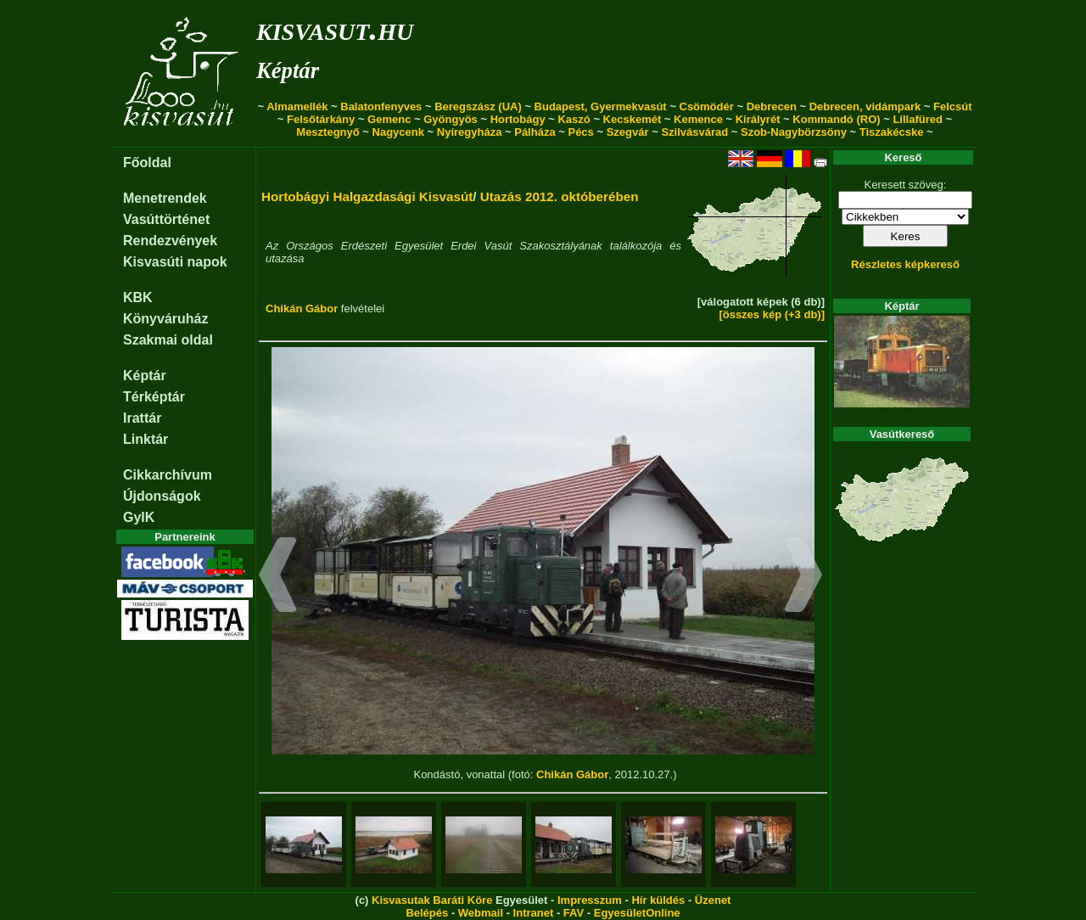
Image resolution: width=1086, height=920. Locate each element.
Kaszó (573, 119)
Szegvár (628, 132)
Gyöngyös (450, 119)
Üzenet (713, 900)
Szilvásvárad (694, 132)
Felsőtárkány (321, 119)
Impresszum (589, 900)
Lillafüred (918, 119)
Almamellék (296, 106)
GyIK (138, 517)
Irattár (142, 418)
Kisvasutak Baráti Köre (432, 900)
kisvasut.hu (334, 28)
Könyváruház (165, 318)
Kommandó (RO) (836, 119)
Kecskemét (632, 119)
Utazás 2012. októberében (559, 196)
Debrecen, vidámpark (865, 106)
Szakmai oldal (168, 340)
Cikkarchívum (167, 475)
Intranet (533, 912)
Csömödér (707, 106)
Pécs (580, 132)
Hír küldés (658, 900)
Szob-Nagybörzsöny (794, 132)
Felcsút (952, 106)
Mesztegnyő (327, 132)
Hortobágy (518, 119)
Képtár (287, 70)
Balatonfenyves (381, 106)
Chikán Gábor (302, 308)
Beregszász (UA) (478, 106)
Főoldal (147, 162)
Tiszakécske (891, 132)
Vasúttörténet (166, 219)
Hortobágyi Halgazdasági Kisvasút (367, 196)
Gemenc (389, 119)
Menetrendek (165, 198)
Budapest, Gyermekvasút (601, 106)
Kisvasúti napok (175, 262)
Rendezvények (170, 240)
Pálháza (534, 132)
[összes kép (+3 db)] (772, 314)
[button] (278, 577)
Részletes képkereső (905, 264)
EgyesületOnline (637, 912)
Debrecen (772, 106)
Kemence (698, 119)
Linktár (145, 439)
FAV (573, 912)
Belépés (427, 912)
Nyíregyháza (469, 132)
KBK (138, 297)
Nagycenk (398, 132)
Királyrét (758, 119)
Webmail (480, 912)
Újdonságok (162, 496)
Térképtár (154, 397)
